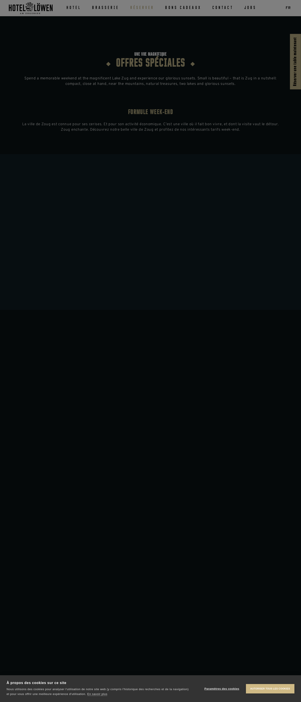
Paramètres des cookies (221, 688)
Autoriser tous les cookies (270, 688)
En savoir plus (97, 694)
